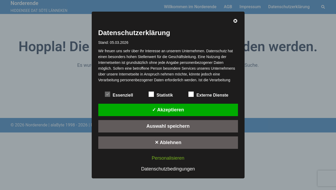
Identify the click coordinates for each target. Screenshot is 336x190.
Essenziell (119, 94)
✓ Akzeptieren (168, 109)
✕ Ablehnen (168, 142)
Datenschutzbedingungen (168, 169)
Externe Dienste (208, 94)
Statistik (161, 94)
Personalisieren (168, 158)
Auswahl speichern (167, 126)
